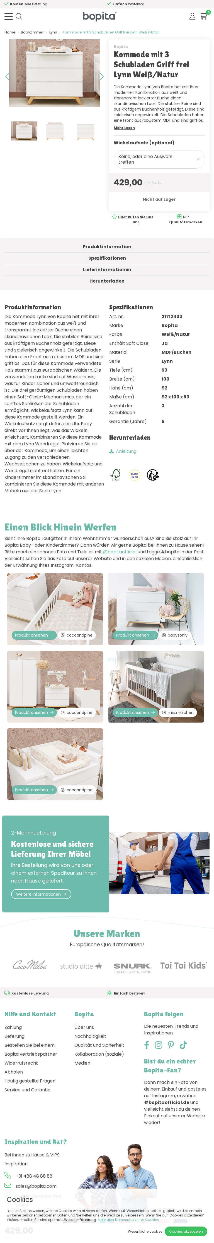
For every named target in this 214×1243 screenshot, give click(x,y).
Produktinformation (107, 246)
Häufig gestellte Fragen (29, 1081)
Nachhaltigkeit (90, 1036)
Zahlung (13, 1027)
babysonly (175, 635)
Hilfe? (135, 219)
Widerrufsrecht (21, 1063)
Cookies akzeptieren (186, 1231)
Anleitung (123, 451)
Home (10, 32)
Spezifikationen (107, 258)
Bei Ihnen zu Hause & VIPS (32, 1155)
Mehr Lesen (124, 127)
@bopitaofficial (120, 552)
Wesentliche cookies (145, 1231)
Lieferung (14, 1036)
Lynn (53, 32)
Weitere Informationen (41, 894)
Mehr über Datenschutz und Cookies (128, 1219)
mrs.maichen (178, 712)
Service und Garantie (27, 1090)
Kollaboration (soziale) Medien (99, 1058)
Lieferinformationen (107, 269)
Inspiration (16, 1164)
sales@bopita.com (36, 1186)
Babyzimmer (32, 32)
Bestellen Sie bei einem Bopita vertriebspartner (30, 1049)
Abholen (13, 1072)
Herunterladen (107, 281)
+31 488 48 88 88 (34, 1176)
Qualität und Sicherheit (99, 1045)
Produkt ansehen (34, 635)
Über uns (84, 1027)
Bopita (121, 46)
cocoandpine (77, 635)
